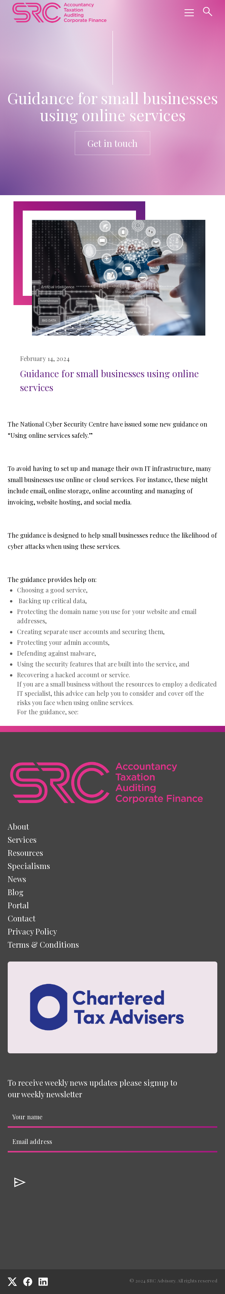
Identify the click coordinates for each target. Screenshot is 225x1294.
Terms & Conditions (43, 944)
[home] (59, 12)
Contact (21, 918)
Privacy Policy (32, 931)
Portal (18, 905)
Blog (16, 892)
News (17, 879)
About (18, 826)
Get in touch (112, 143)
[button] (187, 12)
